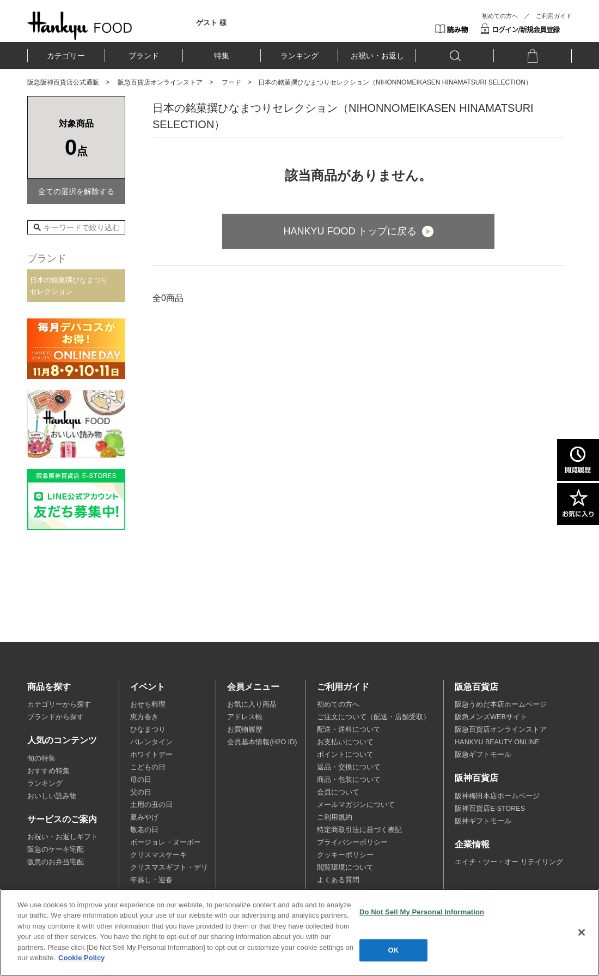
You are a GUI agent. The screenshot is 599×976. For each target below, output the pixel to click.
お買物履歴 (244, 729)
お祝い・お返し (377, 55)
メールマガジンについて (356, 805)
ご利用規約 (334, 817)
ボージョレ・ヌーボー (165, 842)
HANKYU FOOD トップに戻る (350, 231)
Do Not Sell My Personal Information (421, 912)
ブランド (144, 55)
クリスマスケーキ (158, 855)
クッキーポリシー (345, 855)
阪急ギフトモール (483, 754)
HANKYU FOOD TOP (79, 25)
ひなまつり (148, 729)
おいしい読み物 (52, 796)
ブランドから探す (55, 717)
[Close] (582, 932)
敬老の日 (144, 830)
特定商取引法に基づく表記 (359, 830)
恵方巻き (144, 717)
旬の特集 (41, 758)
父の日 (140, 792)
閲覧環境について (345, 867)
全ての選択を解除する (76, 191)
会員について (338, 792)
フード (231, 82)
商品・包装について (349, 780)
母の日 (140, 780)
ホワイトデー (151, 754)
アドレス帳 (244, 717)
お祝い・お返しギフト (62, 837)
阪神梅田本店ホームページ (497, 796)
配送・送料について (349, 729)
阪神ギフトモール (483, 821)
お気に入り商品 (252, 704)
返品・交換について (349, 767)
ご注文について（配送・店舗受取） (373, 717)
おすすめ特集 (48, 771)
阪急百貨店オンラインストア (160, 82)
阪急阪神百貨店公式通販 (63, 82)
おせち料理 (148, 704)
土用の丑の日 (151, 805)
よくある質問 (338, 880)
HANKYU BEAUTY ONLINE (497, 742)
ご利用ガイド (554, 16)
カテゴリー (66, 55)
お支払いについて (345, 742)
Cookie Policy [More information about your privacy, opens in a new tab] (81, 958)
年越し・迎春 (151, 880)
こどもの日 (148, 767)
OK (393, 950)
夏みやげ (144, 817)
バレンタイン (151, 742)
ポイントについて (345, 754)
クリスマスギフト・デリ (169, 867)
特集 (221, 55)
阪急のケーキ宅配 (55, 849)
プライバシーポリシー (352, 842)
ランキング (299, 55)
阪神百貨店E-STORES (490, 808)
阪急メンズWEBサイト (491, 717)
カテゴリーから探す (59, 704)
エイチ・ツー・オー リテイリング (509, 862)
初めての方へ (500, 16)
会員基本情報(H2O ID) (262, 742)
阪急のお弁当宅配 (55, 862)
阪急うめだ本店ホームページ (501, 704)
